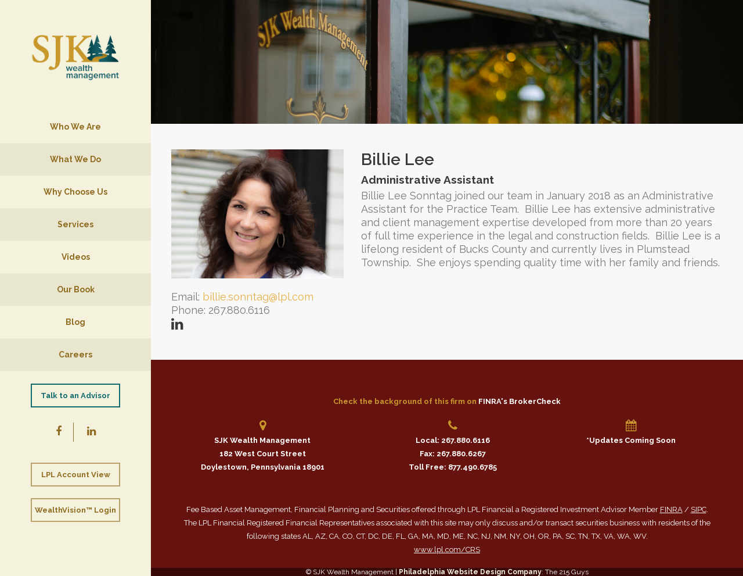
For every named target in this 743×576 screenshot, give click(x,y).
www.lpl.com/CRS (447, 549)
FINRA (671, 509)
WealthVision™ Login (75, 510)
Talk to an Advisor (75, 395)
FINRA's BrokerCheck (519, 401)
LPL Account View (75, 474)
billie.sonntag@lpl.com (258, 297)
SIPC (698, 509)
